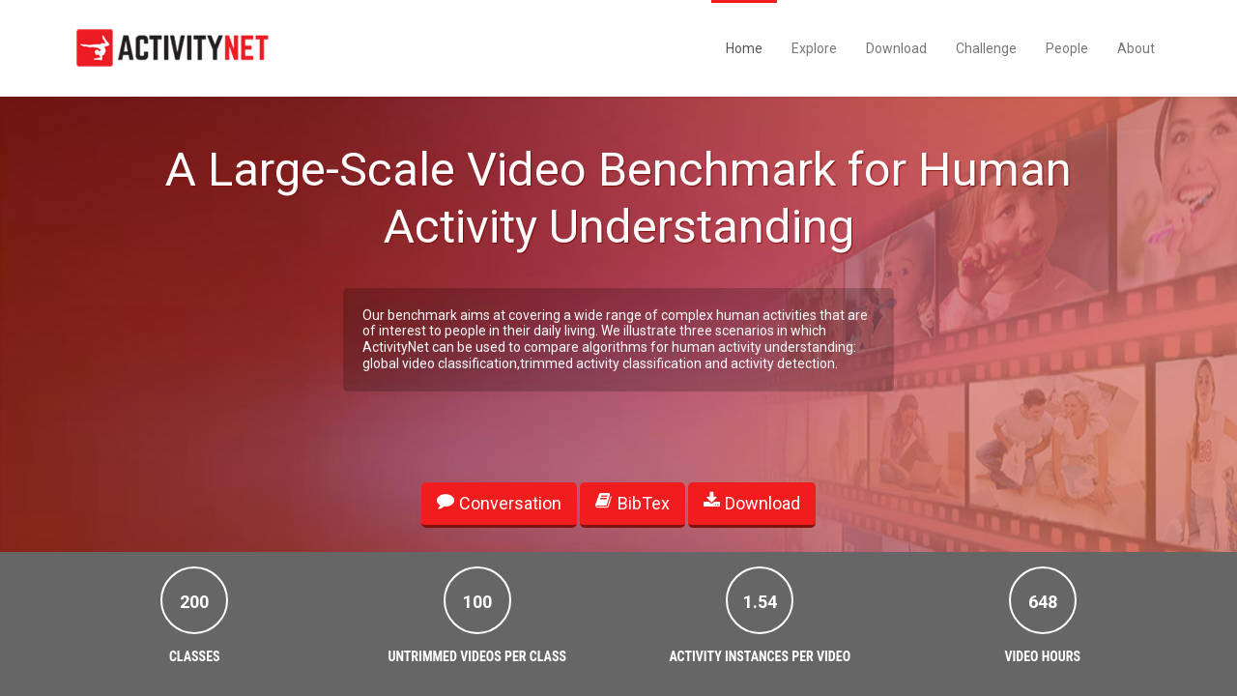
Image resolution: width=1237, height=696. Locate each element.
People (1067, 48)
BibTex (632, 502)
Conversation (499, 502)
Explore (814, 48)
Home (744, 48)
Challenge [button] (986, 48)
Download (896, 48)
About (1136, 48)
